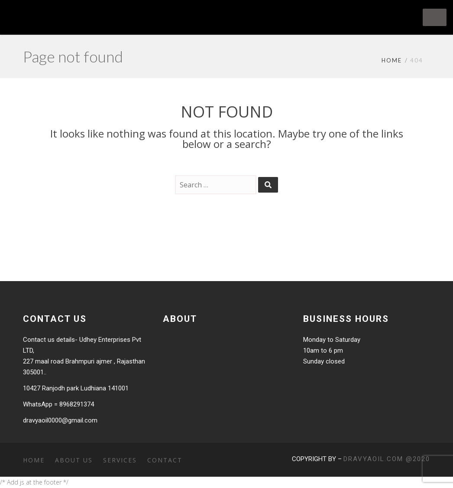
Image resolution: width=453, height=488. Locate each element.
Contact (164, 460)
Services (120, 460)
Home (392, 60)
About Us (74, 460)
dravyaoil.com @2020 (386, 459)
